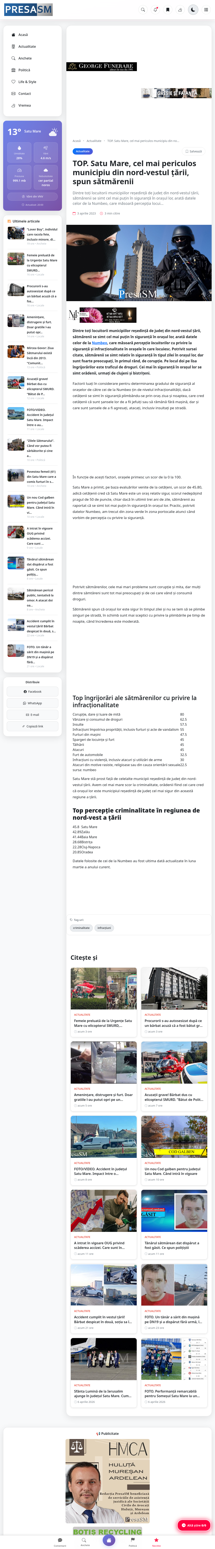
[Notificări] (155, 9)
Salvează (193, 151)
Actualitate (23, 46)
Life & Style (23, 81)
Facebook (33, 691)
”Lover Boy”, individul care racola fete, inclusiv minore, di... (42, 234)
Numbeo (99, 342)
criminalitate (81, 928)
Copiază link (32, 726)
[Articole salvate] (167, 9)
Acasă (19, 34)
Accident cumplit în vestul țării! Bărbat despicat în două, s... (41, 626)
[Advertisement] (139, 444)
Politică (20, 70)
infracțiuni (104, 928)
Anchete (21, 58)
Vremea (21, 105)
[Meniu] (206, 9)
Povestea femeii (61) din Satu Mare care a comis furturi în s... (41, 477)
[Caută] (143, 9)
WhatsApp (32, 703)
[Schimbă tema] (193, 9)
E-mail (32, 714)
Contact (21, 93)
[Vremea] (180, 9)
